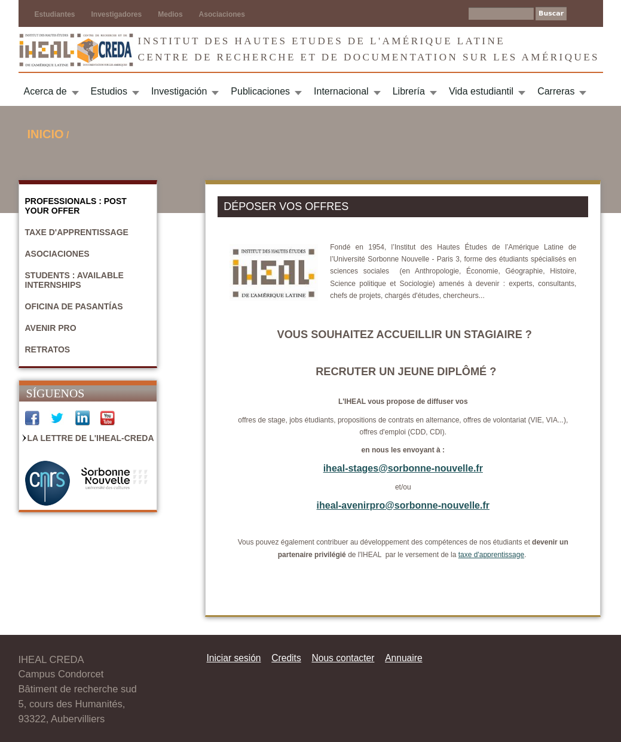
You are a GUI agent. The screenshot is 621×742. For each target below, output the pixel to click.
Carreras (555, 91)
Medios (170, 14)
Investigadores (116, 14)
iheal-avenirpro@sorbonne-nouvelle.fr (403, 505)
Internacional (341, 91)
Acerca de (45, 91)
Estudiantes (55, 14)
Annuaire (403, 658)
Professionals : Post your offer (76, 205)
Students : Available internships (74, 280)
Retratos (48, 349)
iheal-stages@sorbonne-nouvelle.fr (403, 468)
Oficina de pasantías (74, 306)
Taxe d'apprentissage (77, 232)
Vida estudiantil (481, 91)
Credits (286, 658)
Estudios (109, 91)
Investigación (179, 91)
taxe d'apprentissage (491, 555)
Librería (409, 91)
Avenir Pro (51, 328)
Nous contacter (342, 658)
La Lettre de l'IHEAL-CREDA (90, 438)
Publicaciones (260, 91)
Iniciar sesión (234, 658)
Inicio (45, 134)
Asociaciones (222, 14)
